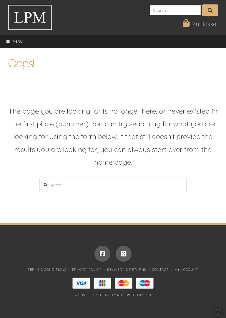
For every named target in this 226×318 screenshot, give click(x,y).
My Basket (200, 23)
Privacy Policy (86, 270)
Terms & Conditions (47, 270)
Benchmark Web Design (126, 295)
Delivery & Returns (126, 270)
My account (186, 270)
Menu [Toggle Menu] (14, 41)
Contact (160, 270)
